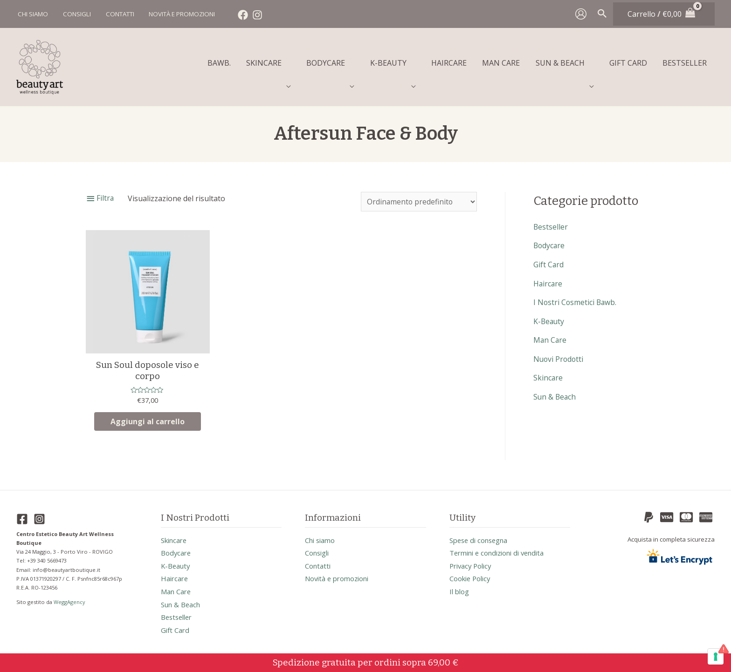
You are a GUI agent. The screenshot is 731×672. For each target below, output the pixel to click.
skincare (548, 371)
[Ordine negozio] (418, 197)
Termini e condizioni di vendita (502, 550)
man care (550, 334)
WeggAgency (70, 597)
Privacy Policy (472, 563)
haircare (548, 278)
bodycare (549, 241)
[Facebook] (239, 15)
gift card (548, 259)
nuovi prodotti (559, 352)
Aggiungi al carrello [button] (147, 417)
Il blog (460, 589)
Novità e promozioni (341, 576)
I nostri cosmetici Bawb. (575, 297)
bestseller (550, 222)
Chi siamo (322, 537)
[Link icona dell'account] (581, 14)
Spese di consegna (481, 537)
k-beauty (549, 315)
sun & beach (555, 390)
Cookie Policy (472, 576)
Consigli (319, 550)
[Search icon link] (602, 14)
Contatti (319, 563)
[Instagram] (254, 15)
